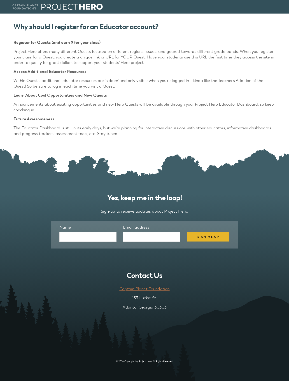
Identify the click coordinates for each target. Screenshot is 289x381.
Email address (136, 227)
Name (65, 227)
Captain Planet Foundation (144, 288)
